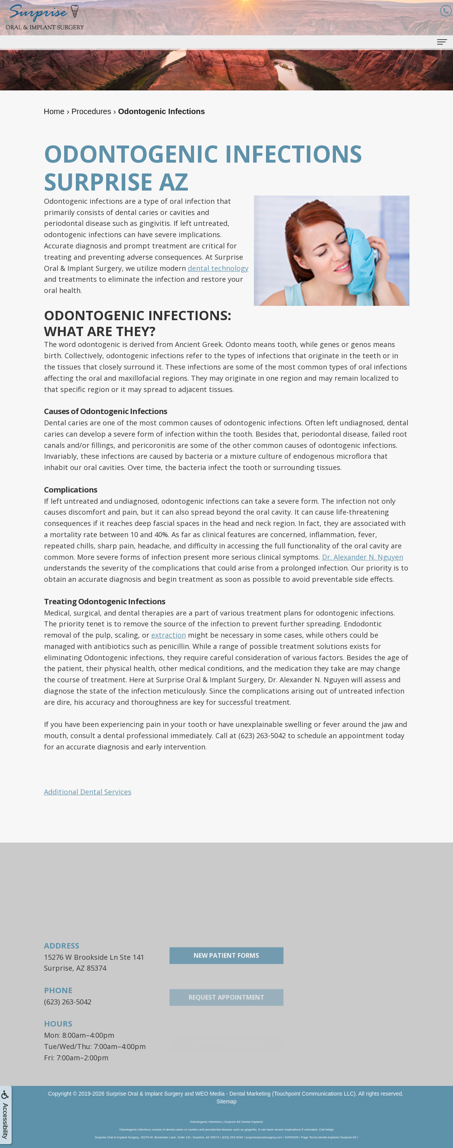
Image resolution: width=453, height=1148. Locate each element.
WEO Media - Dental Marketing (233, 1094)
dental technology (218, 268)
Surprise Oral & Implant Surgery (144, 1094)
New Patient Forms (226, 985)
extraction (168, 635)
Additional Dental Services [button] (87, 791)
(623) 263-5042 (67, 1001)
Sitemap (226, 1101)
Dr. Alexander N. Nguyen (362, 557)
